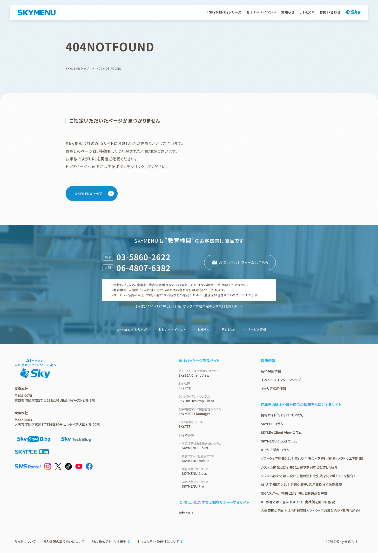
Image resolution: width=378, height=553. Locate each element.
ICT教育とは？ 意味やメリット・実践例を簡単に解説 (298, 501)
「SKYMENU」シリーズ (224, 12)
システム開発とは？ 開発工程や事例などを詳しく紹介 (299, 467)
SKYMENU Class (215, 471)
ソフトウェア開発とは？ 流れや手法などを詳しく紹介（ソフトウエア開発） (312, 458)
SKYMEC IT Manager (213, 411)
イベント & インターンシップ (281, 379)
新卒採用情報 (271, 371)
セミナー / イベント (261, 12)
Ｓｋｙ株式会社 (347, 541)
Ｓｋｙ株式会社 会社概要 (111, 541)
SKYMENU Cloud (215, 445)
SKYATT (213, 424)
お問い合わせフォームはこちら (243, 262)
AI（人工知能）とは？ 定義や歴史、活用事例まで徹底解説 (301, 484)
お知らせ (288, 12)
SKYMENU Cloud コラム (279, 441)
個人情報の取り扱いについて (63, 541)
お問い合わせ (330, 12)
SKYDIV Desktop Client (213, 398)
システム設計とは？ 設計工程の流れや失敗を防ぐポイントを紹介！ (308, 475)
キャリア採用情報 (273, 388)
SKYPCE (213, 385)
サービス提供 (256, 329)
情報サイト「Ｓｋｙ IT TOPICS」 (282, 415)
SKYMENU (186, 435)
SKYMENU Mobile (215, 458)
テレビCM (307, 12)
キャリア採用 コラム (275, 449)
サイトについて (25, 541)
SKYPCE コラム (272, 423)
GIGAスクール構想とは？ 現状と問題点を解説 (294, 493)
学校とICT (185, 512)
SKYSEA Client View (213, 373)
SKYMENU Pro (215, 484)
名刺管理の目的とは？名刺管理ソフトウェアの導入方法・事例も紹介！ (311, 510)
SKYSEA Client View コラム (281, 432)
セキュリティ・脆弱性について (160, 541)
